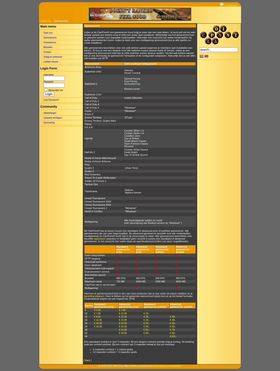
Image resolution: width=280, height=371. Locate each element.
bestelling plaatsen (94, 296)
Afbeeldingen (50, 113)
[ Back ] (88, 360)
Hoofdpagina (229, 5)
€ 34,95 (123, 329)
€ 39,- (173, 316)
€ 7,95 (122, 310)
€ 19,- (147, 313)
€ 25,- (147, 316)
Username (49, 75)
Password (48, 82)
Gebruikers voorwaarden (167, 365)
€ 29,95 (123, 326)
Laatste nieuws (51, 61)
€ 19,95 (123, 320)
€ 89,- (173, 333)
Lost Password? (51, 100)
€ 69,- (173, 326)
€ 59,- (173, 323)
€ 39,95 (123, 333)
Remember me (56, 90)
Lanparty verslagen (53, 118)
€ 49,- (173, 320)
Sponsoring (49, 122)
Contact (47, 52)
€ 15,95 (123, 316)
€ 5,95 (97, 310)
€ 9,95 (97, 316)
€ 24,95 (123, 323)
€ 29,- (147, 320)
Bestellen (48, 47)
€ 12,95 (123, 313)
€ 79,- (173, 329)
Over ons (46, 21)
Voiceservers (50, 42)
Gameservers (50, 37)
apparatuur (100, 238)
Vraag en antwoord (53, 57)
